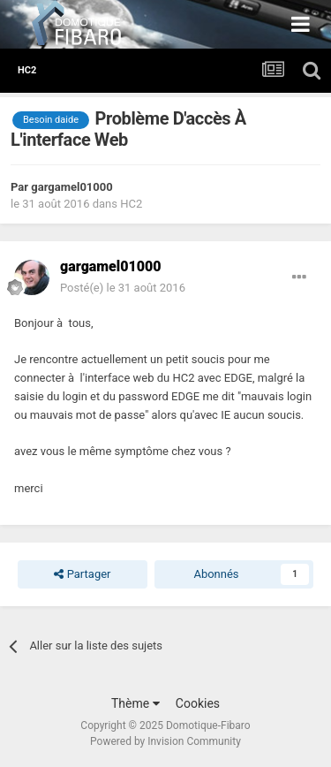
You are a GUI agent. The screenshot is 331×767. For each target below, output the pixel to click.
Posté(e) (122, 287)
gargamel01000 (71, 187)
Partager (82, 574)
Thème (135, 703)
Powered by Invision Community (165, 741)
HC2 (131, 203)
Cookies (198, 703)
